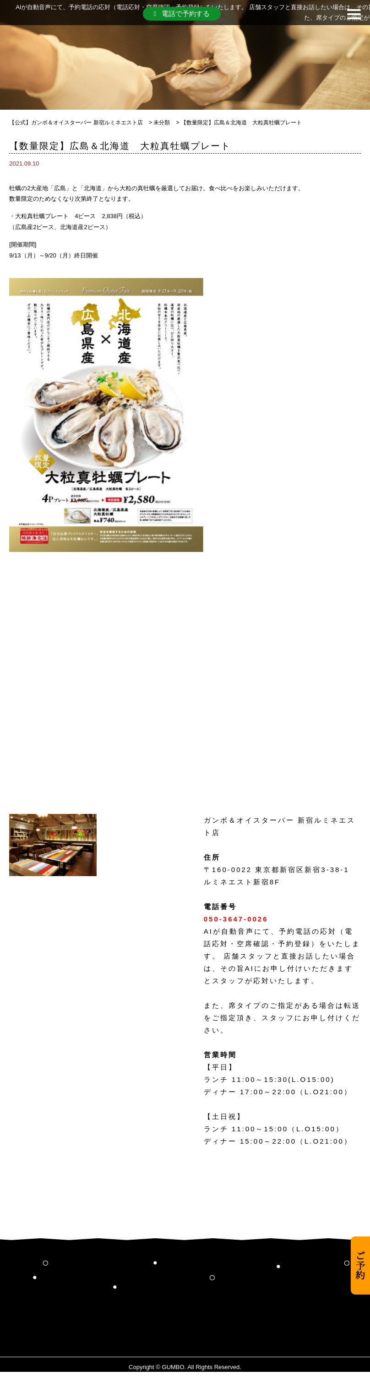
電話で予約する (182, 13)
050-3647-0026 (236, 919)
